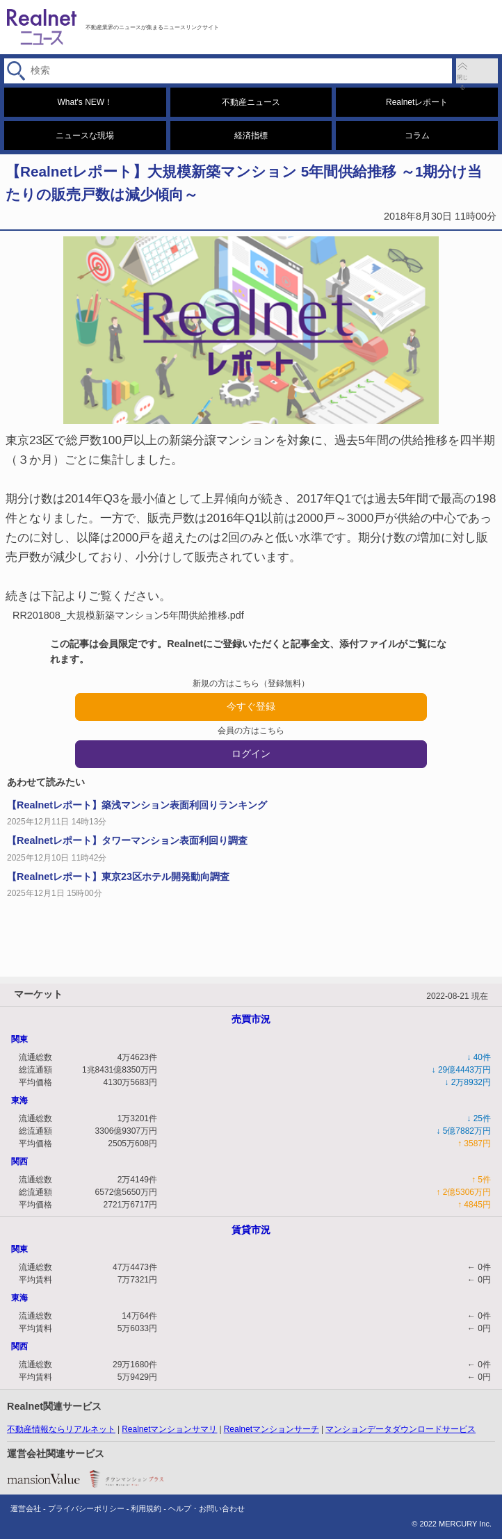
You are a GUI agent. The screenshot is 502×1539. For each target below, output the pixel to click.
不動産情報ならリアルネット (61, 1429)
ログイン (251, 753)
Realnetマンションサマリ (169, 1429)
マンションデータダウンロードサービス (400, 1429)
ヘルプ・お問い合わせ (206, 1508)
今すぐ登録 (251, 706)
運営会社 (25, 1508)
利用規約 (146, 1508)
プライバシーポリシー (86, 1508)
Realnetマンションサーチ (271, 1429)
